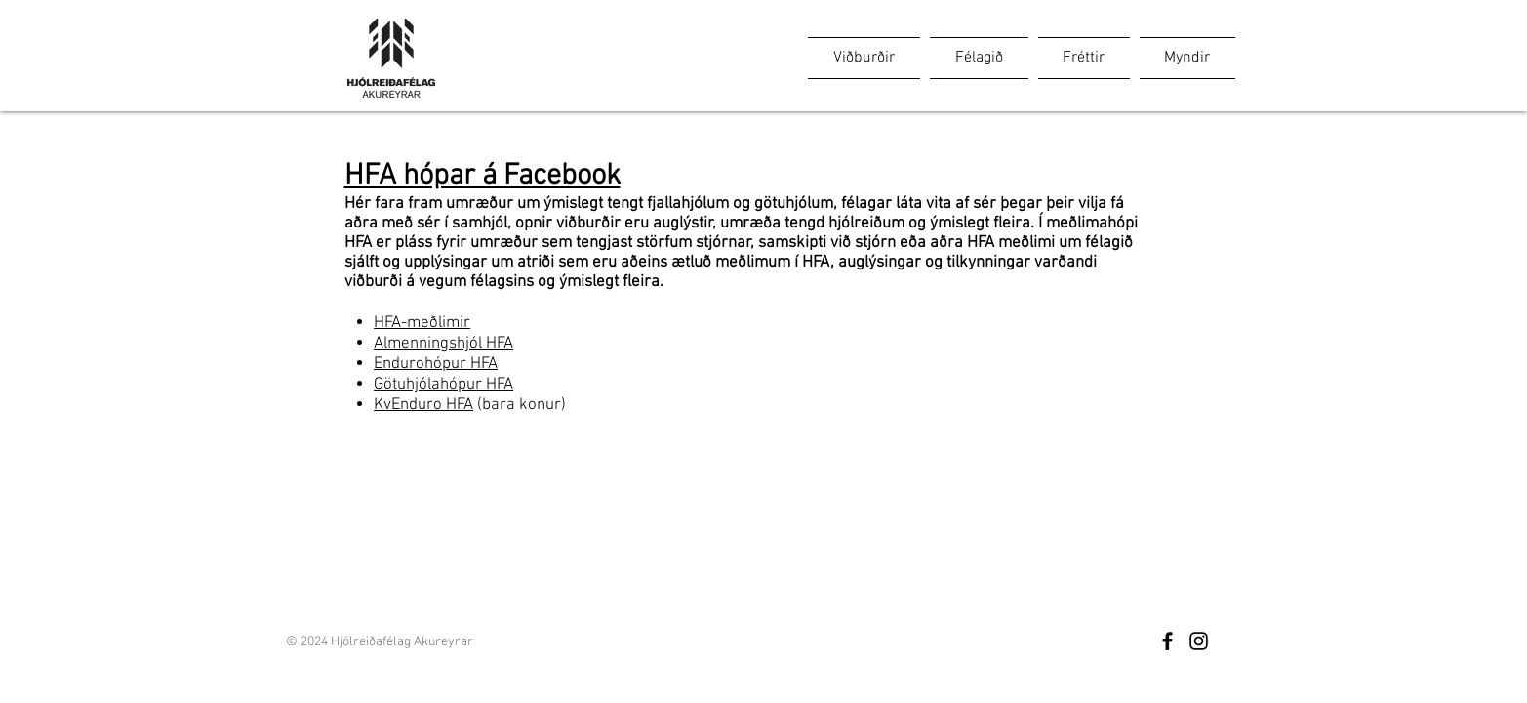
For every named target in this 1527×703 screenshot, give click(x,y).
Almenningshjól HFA (443, 343)
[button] (866, 58)
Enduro (399, 364)
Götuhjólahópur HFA (443, 384)
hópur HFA (461, 364)
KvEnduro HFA (423, 405)
